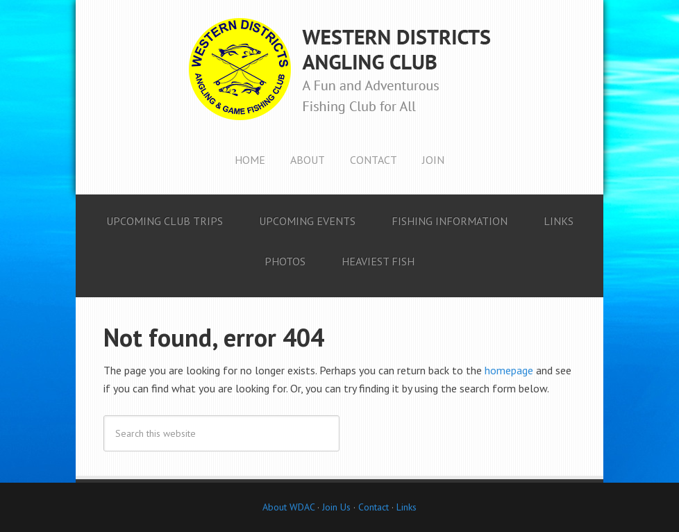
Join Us (335, 507)
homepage (509, 370)
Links (406, 507)
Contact (373, 507)
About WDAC (288, 507)
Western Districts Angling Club (339, 69)
